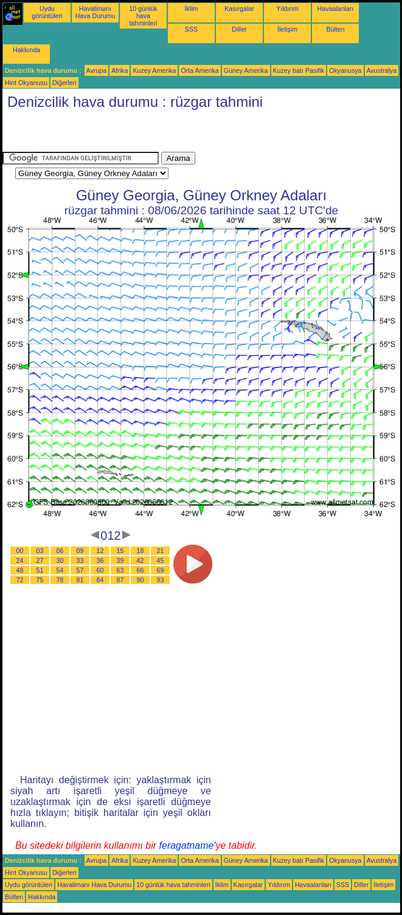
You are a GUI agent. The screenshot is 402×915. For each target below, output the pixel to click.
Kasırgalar (239, 8)
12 (100, 550)
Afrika (119, 70)
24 (20, 560)
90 (140, 579)
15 (120, 550)
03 (40, 550)
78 (60, 579)
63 (120, 570)
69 (160, 570)
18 (140, 550)
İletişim (287, 29)
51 (40, 570)
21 (160, 550)
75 (40, 579)
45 (160, 560)
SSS (191, 29)
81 (80, 579)
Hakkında (26, 49)
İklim (191, 8)
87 (120, 579)
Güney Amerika (246, 70)
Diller (239, 29)
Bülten (335, 29)
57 (80, 570)
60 (100, 570)
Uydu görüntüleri (47, 12)
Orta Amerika (199, 70)
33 (80, 560)
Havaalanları (335, 8)
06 (60, 550)
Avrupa (96, 70)
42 (140, 560)
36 (100, 560)
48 (20, 570)
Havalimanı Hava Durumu (95, 12)
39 (120, 560)
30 (60, 560)
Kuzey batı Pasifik (299, 70)
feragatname (186, 845)
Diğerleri (64, 82)
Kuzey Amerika (154, 70)
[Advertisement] (144, 133)
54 (60, 570)
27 (40, 560)
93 (160, 579)
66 (140, 570)
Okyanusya (345, 70)
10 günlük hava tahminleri (143, 16)
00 (20, 550)
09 (80, 550)
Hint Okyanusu (26, 82)
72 (20, 579)
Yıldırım (287, 8)
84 (100, 579)
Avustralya (382, 70)
